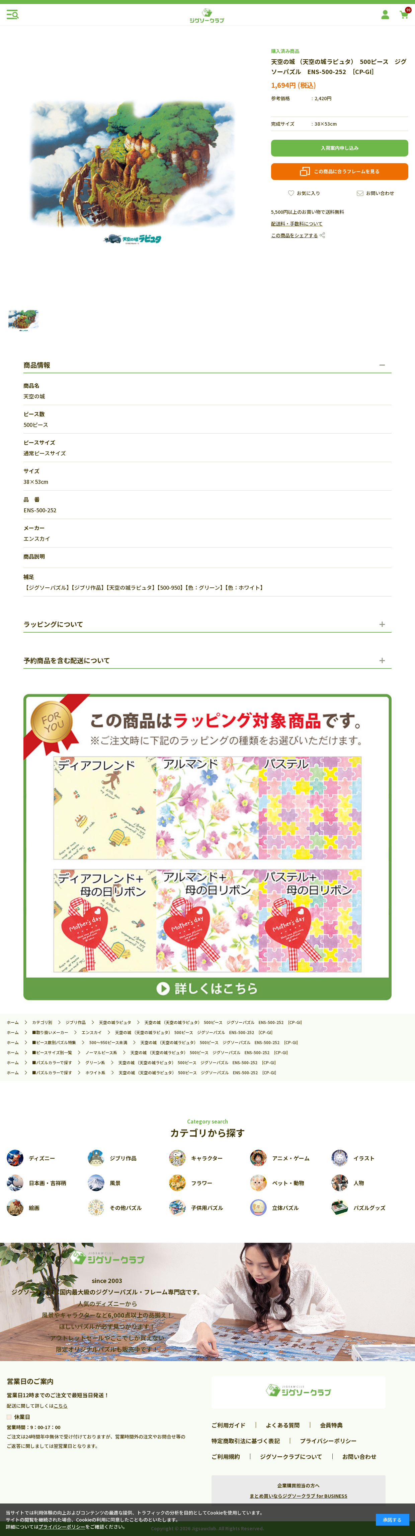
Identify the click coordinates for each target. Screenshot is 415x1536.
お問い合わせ (380, 193)
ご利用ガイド (229, 1425)
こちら (61, 1405)
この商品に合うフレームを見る (347, 171)
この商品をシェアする (294, 235)
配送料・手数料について (297, 223)
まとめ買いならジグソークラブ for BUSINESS (298, 1495)
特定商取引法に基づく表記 (246, 1440)
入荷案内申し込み (339, 147)
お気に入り (308, 193)
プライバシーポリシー (328, 1440)
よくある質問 (283, 1425)
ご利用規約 (226, 1456)
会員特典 (331, 1425)
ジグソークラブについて (291, 1456)
